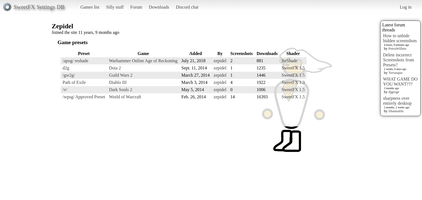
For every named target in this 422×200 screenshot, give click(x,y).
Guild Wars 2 (121, 75)
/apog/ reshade (75, 60)
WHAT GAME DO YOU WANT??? (400, 81)
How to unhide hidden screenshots (400, 38)
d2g (66, 68)
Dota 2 (115, 68)
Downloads (159, 7)
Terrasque (395, 73)
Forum (136, 7)
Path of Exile (74, 82)
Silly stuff (115, 7)
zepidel (220, 60)
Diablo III (118, 82)
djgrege (393, 92)
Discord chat (187, 7)
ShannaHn (395, 111)
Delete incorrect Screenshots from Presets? (398, 59)
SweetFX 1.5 (293, 68)
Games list (90, 7)
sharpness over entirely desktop (397, 101)
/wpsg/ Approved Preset (84, 96)
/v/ (65, 89)
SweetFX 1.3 (293, 82)
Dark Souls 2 (120, 89)
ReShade (289, 60)
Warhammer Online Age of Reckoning (143, 60)
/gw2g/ (69, 75)
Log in (405, 7)
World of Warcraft (125, 96)
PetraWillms (397, 48)
